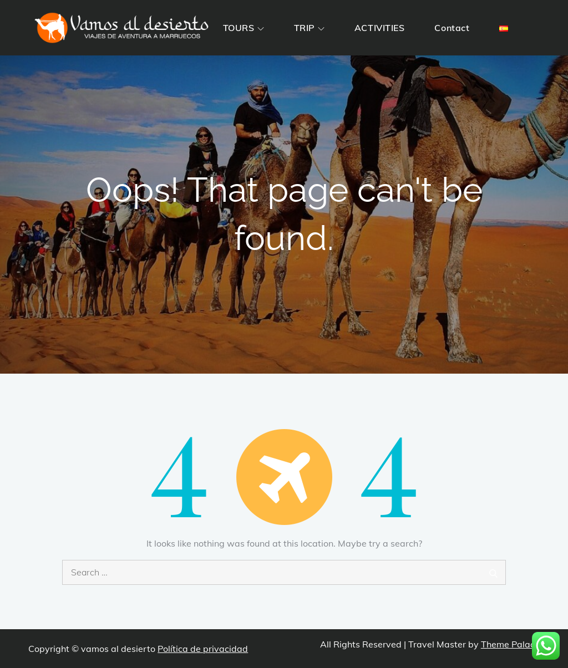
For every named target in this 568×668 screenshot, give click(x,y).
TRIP (309, 27)
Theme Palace (510, 644)
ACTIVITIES (379, 27)
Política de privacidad (203, 648)
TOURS (243, 27)
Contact (451, 27)
